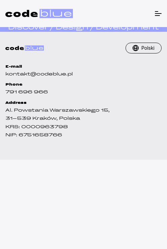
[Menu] (158, 12)
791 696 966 (26, 91)
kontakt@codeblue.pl (39, 73)
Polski (148, 48)
